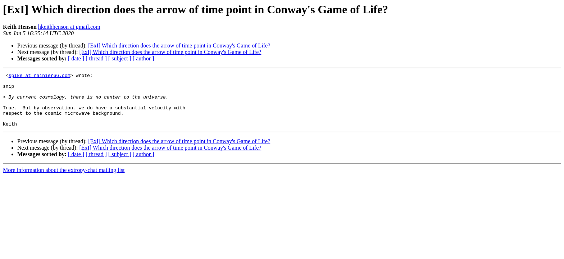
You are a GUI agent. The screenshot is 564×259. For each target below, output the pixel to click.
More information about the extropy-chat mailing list (64, 181)
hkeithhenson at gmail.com (69, 27)
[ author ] (143, 58)
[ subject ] (119, 58)
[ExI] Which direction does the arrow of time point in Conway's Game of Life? (179, 45)
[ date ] (76, 58)
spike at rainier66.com (39, 76)
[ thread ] (96, 58)
